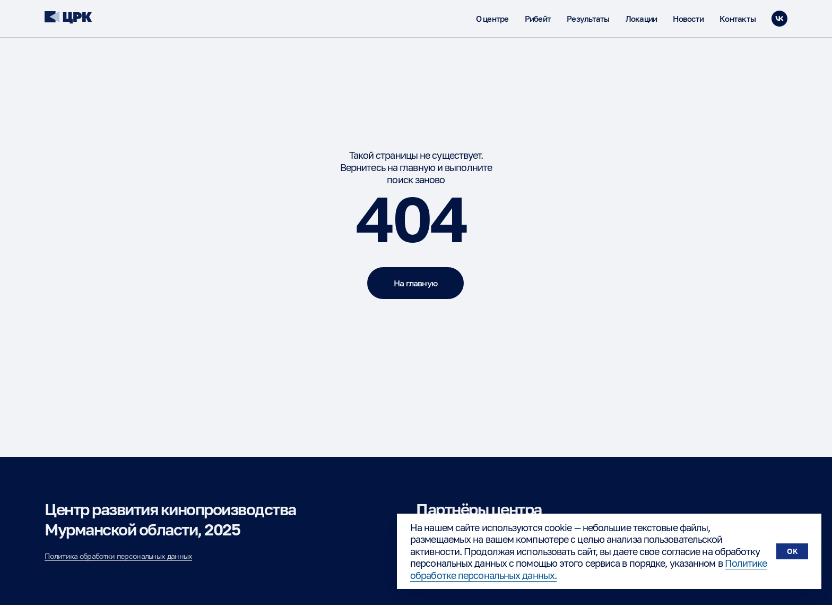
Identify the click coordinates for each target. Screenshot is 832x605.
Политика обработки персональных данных (118, 555)
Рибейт (538, 18)
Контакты (738, 18)
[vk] (779, 19)
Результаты (588, 18)
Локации (641, 18)
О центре (492, 18)
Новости (688, 18)
